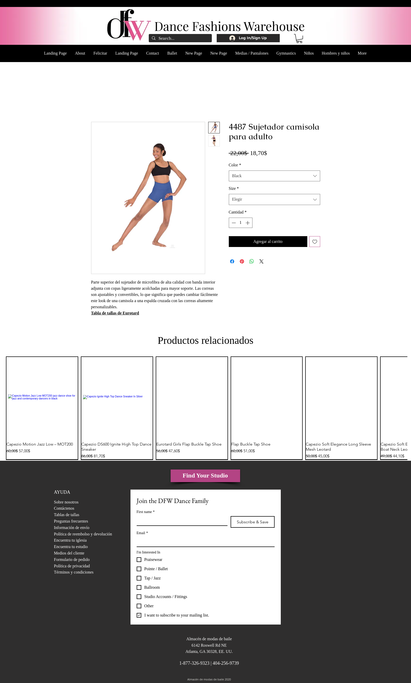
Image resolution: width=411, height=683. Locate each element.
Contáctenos (64, 508)
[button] (299, 38)
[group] (205, 408)
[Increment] (248, 223)
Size (234, 188)
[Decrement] (233, 223)
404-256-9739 (226, 663)
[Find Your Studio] (205, 475)
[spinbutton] (240, 223)
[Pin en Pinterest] (242, 261)
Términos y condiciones (74, 572)
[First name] (180, 520)
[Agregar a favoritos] (314, 241)
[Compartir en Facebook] (232, 261)
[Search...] (180, 38)
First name (146, 512)
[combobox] (274, 176)
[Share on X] (261, 261)
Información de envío (72, 527)
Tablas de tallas (66, 515)
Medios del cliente (69, 553)
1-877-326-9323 (194, 663)
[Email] (204, 542)
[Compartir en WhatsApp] (252, 261)
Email (142, 533)
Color (235, 165)
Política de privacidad (72, 566)
